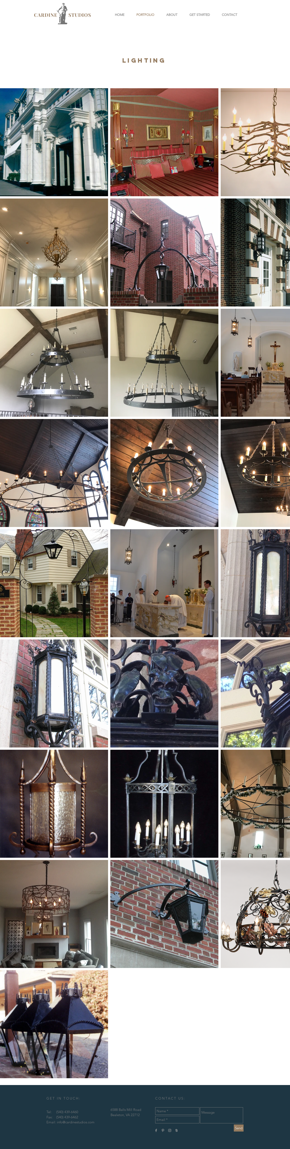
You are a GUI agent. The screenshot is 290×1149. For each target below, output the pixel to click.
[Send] (239, 1128)
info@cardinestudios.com (75, 1122)
